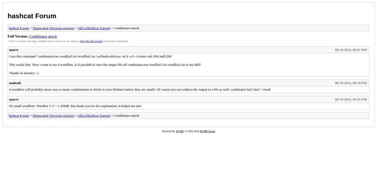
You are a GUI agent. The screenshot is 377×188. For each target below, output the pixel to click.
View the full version (91, 41)
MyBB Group (207, 131)
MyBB (179, 131)
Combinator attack (43, 36)
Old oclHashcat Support (94, 28)
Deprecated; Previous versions (53, 28)
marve (13, 50)
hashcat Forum (32, 16)
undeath (15, 83)
